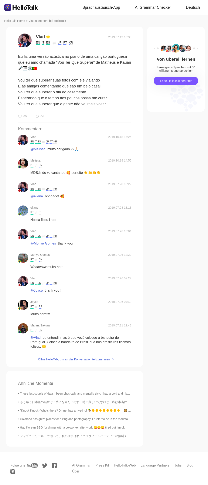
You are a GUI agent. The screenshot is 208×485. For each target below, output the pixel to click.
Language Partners (155, 465)
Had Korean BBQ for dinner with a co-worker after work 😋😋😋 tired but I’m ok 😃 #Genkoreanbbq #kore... (91, 427)
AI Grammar (81, 465)
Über (75, 471)
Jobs (178, 465)
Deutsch (193, 7)
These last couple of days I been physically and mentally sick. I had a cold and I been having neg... (85, 393)
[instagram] (12, 471)
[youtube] (32, 465)
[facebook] (54, 465)
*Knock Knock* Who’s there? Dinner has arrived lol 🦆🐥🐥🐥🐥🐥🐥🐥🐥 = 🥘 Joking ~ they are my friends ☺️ (94, 410)
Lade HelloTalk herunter (176, 81)
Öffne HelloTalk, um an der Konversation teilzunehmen (74, 359)
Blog (190, 465)
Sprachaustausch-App (101, 7)
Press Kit (102, 465)
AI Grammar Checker (153, 7)
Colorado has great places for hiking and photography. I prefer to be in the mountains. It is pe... (82, 419)
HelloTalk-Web (125, 465)
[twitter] (44, 465)
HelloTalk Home (14, 20)
